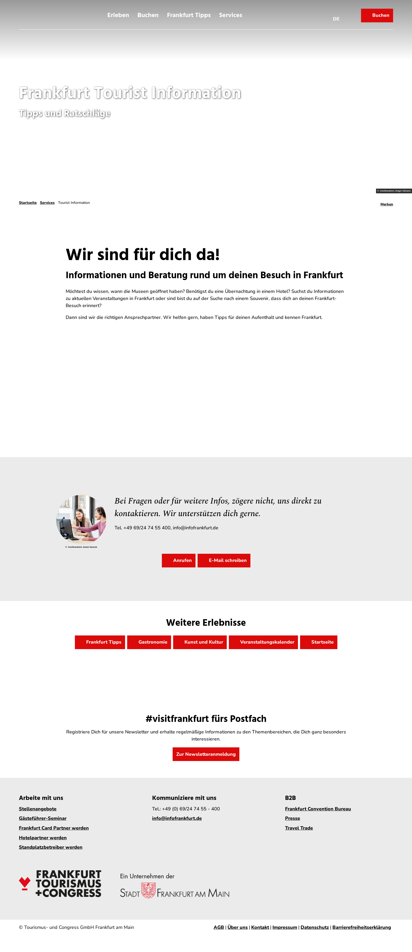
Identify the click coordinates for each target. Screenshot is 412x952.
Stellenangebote (37, 809)
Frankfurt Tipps (189, 14)
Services (230, 14)
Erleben (118, 14)
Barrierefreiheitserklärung (361, 927)
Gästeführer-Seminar (42, 818)
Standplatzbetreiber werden (51, 847)
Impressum (284, 927)
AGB (219, 927)
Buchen (147, 14)
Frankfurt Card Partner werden (54, 828)
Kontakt (260, 927)
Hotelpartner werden (43, 838)
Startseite (28, 202)
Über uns (238, 927)
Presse (292, 818)
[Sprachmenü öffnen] (336, 14)
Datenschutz (315, 927)
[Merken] (386, 203)
